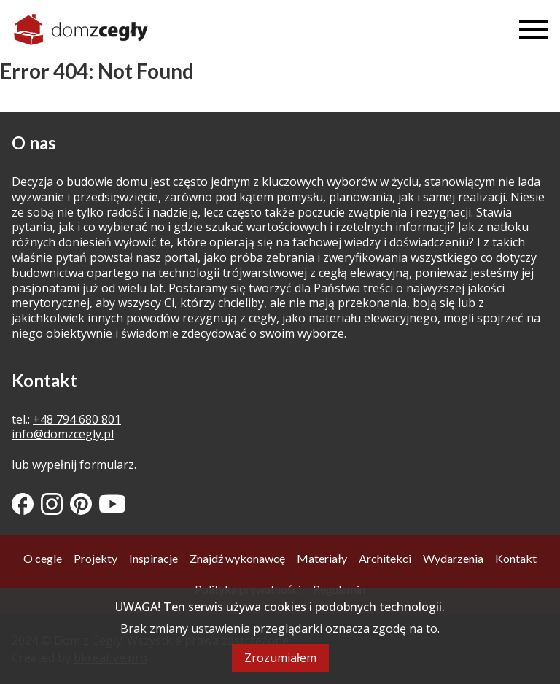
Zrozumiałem (280, 658)
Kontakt (516, 558)
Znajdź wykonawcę (237, 558)
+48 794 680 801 (77, 419)
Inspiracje (153, 558)
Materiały (322, 558)
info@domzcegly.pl (63, 434)
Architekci (385, 558)
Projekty (95, 558)
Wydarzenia (453, 558)
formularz (106, 464)
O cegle (42, 558)
